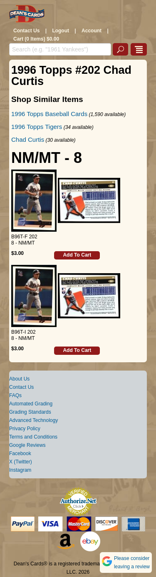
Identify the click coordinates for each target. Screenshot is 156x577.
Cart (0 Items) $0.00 (36, 39)
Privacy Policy (24, 429)
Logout (60, 31)
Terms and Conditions (33, 437)
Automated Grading (30, 404)
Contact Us (26, 31)
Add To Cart (77, 255)
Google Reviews (27, 445)
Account (92, 31)
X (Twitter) (20, 462)
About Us (19, 379)
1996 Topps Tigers (36, 126)
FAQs (15, 395)
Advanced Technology (33, 420)
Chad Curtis (27, 139)
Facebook (20, 453)
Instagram (20, 470)
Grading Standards (30, 412)
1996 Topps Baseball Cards (49, 113)
